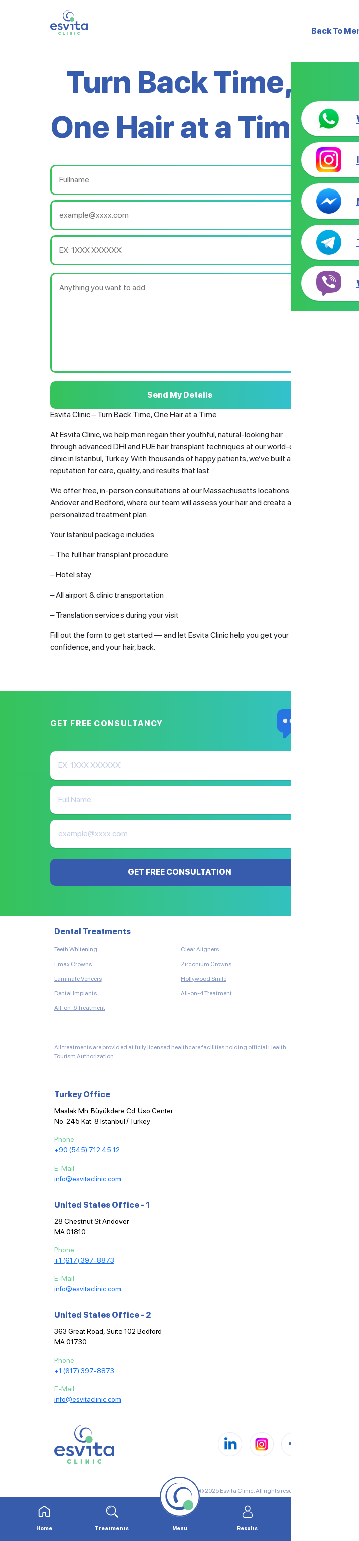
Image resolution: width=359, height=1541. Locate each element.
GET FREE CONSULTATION (179, 872)
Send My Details (179, 395)
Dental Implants (75, 993)
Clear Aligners (200, 949)
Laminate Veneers (78, 978)
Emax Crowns (73, 964)
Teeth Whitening (75, 949)
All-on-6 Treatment (79, 1007)
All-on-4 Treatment (206, 993)
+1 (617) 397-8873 (84, 1260)
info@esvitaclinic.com (87, 1179)
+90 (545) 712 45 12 (87, 1150)
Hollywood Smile (203, 978)
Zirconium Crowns (206, 964)
